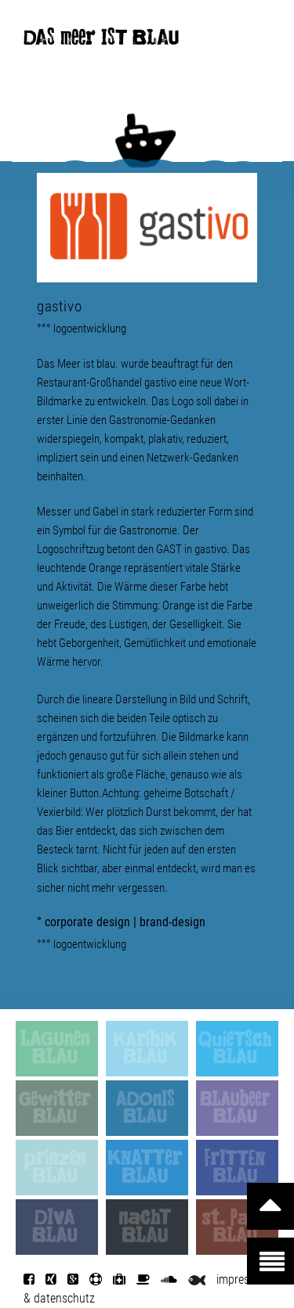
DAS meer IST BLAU (101, 41)
